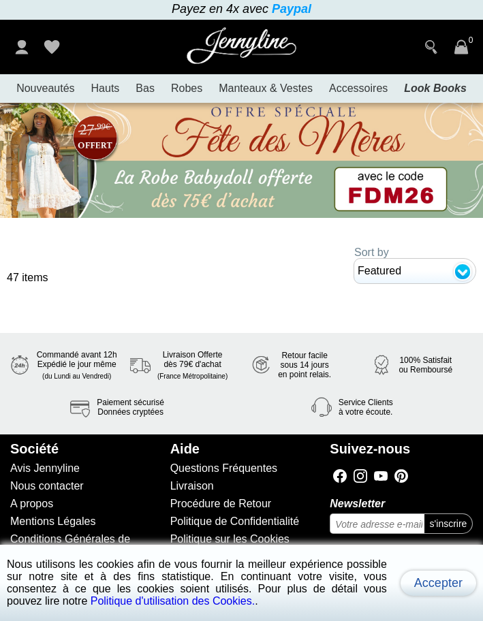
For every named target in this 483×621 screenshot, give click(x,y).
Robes (186, 88)
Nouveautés (45, 88)
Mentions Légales (52, 521)
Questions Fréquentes (223, 468)
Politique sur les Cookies (230, 539)
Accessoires (358, 88)
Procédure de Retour (221, 503)
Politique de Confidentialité (234, 521)
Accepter (438, 583)
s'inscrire (448, 523)
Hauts (105, 88)
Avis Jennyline (45, 468)
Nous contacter (47, 486)
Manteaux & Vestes (266, 88)
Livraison (192, 486)
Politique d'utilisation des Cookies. (173, 601)
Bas (145, 88)
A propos (31, 503)
